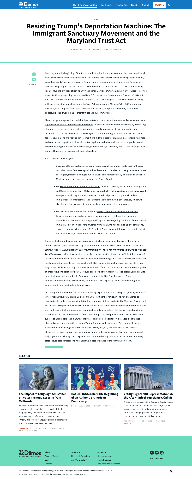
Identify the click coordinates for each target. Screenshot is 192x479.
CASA (83, 90)
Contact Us (102, 452)
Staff (47, 459)
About (145, 5)
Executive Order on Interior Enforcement (80, 186)
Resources (121, 5)
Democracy (31, 84)
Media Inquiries (104, 459)
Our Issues (106, 5)
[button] (34, 74)
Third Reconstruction (85, 5)
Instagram (162, 453)
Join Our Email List (79, 459)
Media (134, 5)
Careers (48, 463)
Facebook (152, 453)
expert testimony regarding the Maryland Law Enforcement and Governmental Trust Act (88, 95)
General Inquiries (104, 456)
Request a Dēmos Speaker (108, 463)
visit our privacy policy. (75, 474)
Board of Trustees (52, 456)
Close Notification (168, 472)
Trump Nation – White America (101, 323)
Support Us (76, 452)
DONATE (159, 4)
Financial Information (80, 456)
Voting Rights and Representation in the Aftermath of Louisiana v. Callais (148, 395)
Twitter (157, 453)
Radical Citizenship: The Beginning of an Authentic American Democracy (94, 397)
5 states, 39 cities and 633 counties (85, 296)
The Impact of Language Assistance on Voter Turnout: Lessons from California (42, 397)
